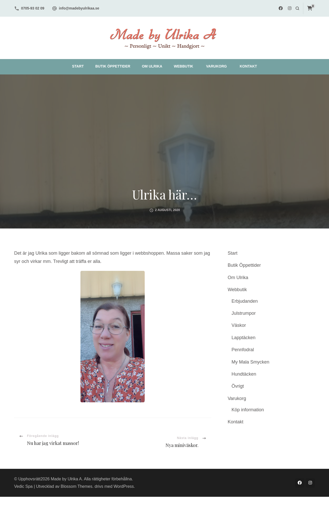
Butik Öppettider (112, 66)
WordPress (124, 486)
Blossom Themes (76, 486)
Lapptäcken (243, 337)
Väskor (239, 325)
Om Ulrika (152, 66)
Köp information (248, 409)
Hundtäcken (244, 374)
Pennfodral (243, 349)
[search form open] (297, 8)
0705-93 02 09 (32, 8)
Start (78, 66)
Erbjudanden (245, 301)
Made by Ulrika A (66, 479)
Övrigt (238, 386)
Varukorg (216, 66)
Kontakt (248, 66)
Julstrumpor (244, 313)
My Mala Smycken (250, 362)
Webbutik (183, 66)
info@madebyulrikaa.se (79, 8)
